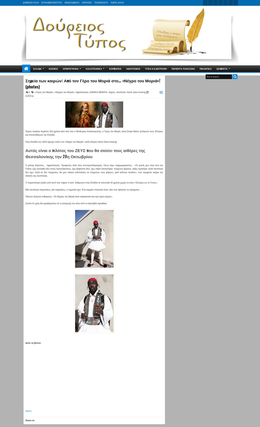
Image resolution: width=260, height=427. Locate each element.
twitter (205, 3)
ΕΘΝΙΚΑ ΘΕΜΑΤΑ (98, 92)
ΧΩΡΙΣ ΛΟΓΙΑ (117, 2)
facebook (210, 3)
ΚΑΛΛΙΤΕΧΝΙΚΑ (94, 68)
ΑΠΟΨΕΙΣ (87, 2)
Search (235, 76)
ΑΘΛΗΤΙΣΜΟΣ (133, 68)
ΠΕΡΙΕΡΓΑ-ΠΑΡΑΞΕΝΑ (183, 68)
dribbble (230, 3)
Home (26, 68)
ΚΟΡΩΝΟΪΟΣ (115, 68)
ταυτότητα (121, 92)
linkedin (225, 3)
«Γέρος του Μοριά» (44, 92)
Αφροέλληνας (81, 92)
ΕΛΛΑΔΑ (37, 68)
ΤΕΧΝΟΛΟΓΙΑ (101, 2)
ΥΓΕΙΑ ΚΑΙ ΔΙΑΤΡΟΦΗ (156, 68)
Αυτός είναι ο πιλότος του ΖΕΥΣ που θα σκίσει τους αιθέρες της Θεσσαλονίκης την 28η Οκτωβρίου (85, 153)
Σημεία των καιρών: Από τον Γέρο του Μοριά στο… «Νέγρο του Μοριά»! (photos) (92, 83)
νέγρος (111, 92)
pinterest (235, 3)
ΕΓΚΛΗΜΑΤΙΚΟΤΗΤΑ (51, 2)
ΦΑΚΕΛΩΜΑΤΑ (72, 2)
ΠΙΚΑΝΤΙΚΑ (206, 68)
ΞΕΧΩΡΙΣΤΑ (222, 68)
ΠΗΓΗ (28, 411)
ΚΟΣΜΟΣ (53, 68)
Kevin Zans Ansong (136, 92)
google (215, 3)
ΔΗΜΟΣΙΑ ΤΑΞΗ (31, 2)
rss (220, 3)
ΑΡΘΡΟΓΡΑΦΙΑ (71, 68)
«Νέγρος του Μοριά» (64, 92)
